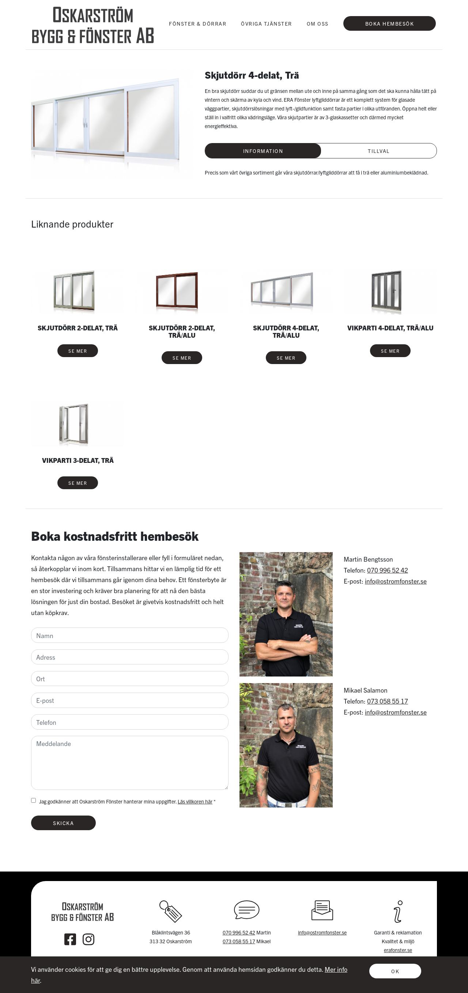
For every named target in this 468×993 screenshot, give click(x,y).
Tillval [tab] (379, 150)
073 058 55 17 (387, 701)
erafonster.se (398, 950)
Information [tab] (263, 150)
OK (395, 971)
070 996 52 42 (387, 570)
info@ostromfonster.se (396, 581)
